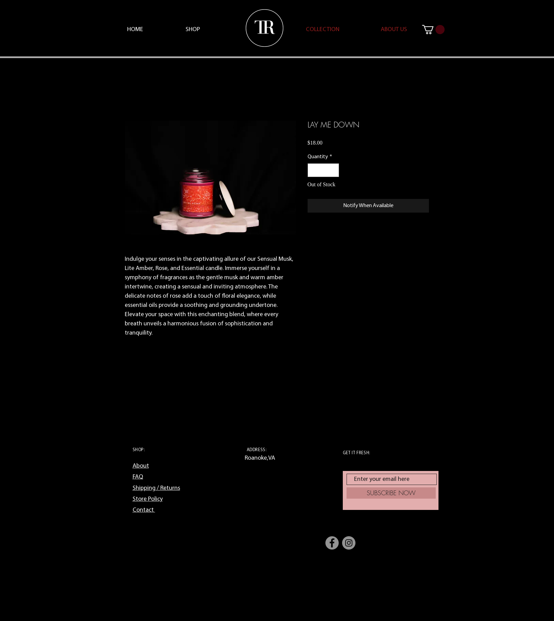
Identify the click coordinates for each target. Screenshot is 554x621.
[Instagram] (348, 543)
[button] (433, 29)
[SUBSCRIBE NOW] (391, 493)
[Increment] (333, 170)
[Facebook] (332, 543)
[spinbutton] (323, 170)
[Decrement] (313, 170)
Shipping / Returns (156, 488)
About (141, 466)
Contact (144, 510)
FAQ (138, 477)
